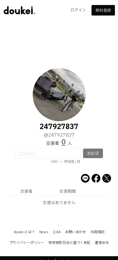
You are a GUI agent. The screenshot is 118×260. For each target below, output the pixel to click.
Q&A (56, 232)
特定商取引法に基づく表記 (69, 242)
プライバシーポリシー (26, 242)
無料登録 (102, 10)
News (43, 232)
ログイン (78, 10)
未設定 (93, 154)
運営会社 (102, 242)
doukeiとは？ (24, 232)
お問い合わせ (75, 232)
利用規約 (97, 232)
